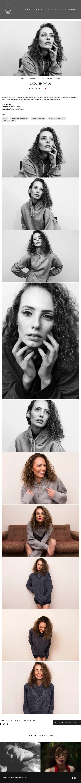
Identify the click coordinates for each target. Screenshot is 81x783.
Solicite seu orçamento (67, 722)
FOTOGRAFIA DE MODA (57, 118)
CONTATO (72, 9)
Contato (23, 777)
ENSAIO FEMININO (38, 118)
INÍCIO (28, 9)
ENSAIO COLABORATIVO (19, 118)
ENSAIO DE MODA (9, 121)
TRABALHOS (38, 9)
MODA (5, 118)
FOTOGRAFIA (52, 9)
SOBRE (63, 9)
